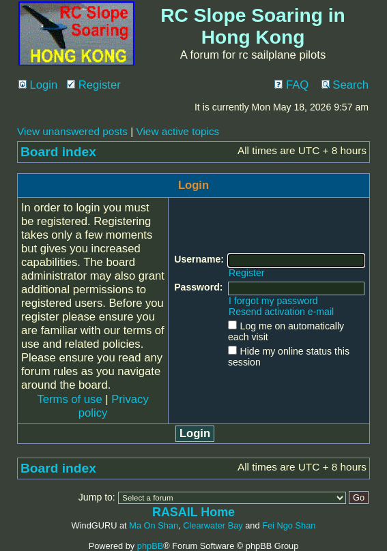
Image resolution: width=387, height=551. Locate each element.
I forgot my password (273, 300)
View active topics (177, 131)
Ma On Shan (153, 525)
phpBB (150, 546)
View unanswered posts (72, 131)
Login (37, 84)
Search (345, 84)
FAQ (291, 84)
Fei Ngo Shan (288, 525)
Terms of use (69, 399)
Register (94, 84)
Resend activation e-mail (281, 311)
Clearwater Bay (212, 525)
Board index (58, 152)
